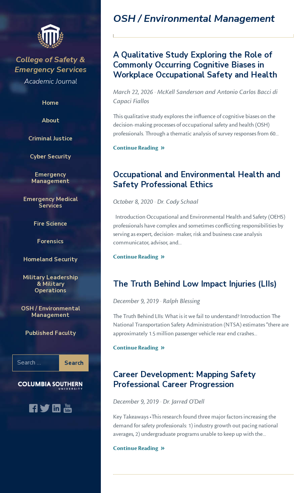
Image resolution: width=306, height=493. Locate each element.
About (50, 120)
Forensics (50, 241)
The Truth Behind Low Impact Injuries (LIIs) (195, 284)
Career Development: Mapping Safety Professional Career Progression (184, 379)
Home (50, 103)
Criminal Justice (50, 138)
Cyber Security (50, 156)
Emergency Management (50, 178)
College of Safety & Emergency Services (50, 69)
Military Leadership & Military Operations (50, 284)
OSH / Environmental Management (50, 312)
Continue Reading (135, 148)
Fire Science (50, 224)
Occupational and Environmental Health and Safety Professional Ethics (196, 179)
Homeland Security (50, 259)
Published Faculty (50, 333)
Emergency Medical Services (50, 202)
